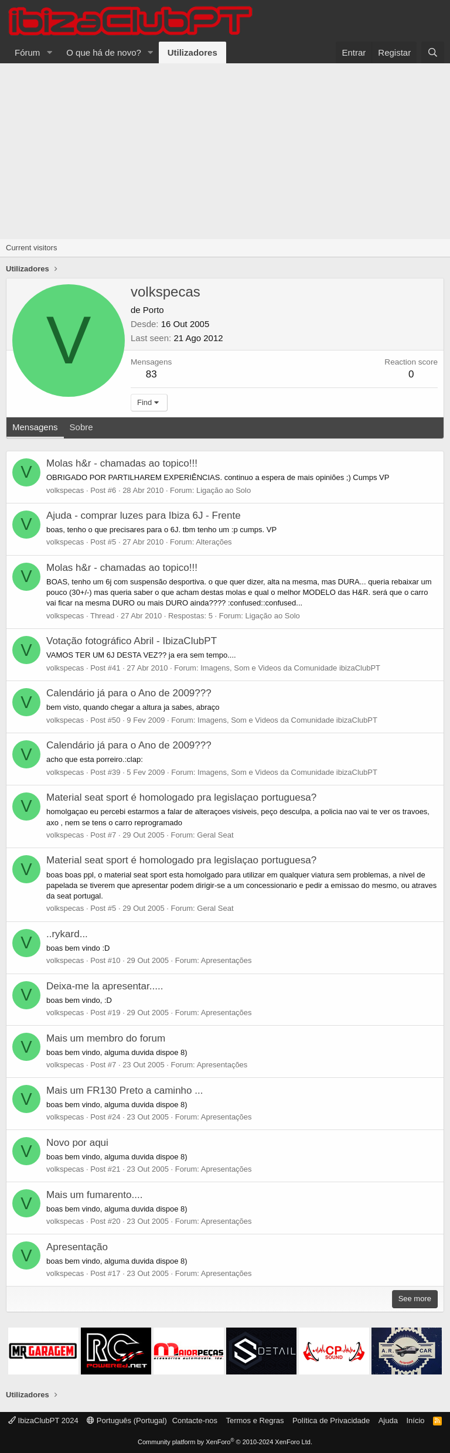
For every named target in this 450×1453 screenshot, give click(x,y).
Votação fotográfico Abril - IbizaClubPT (131, 640)
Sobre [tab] (81, 427)
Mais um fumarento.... (94, 1194)
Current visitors (31, 247)
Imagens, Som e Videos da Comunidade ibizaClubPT (290, 667)
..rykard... (67, 934)
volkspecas (65, 490)
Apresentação (77, 1247)
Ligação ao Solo (223, 490)
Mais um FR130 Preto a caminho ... (124, 1090)
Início (415, 1420)
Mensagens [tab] (35, 427)
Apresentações (226, 960)
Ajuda (388, 1420)
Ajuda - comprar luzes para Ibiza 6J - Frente (143, 515)
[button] (49, 52)
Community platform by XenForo (225, 1441)
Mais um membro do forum (105, 1038)
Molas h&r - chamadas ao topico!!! (121, 463)
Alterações (213, 541)
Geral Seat (215, 835)
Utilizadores (192, 52)
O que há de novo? (103, 52)
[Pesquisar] (432, 52)
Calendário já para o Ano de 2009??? (129, 693)
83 (151, 374)
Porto (153, 310)
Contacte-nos (194, 1420)
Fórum (27, 52)
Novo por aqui (77, 1142)
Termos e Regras (255, 1420)
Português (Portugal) (127, 1420)
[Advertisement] (225, 151)
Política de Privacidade (331, 1420)
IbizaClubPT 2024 (43, 1420)
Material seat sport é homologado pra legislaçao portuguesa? (181, 797)
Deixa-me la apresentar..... (104, 986)
